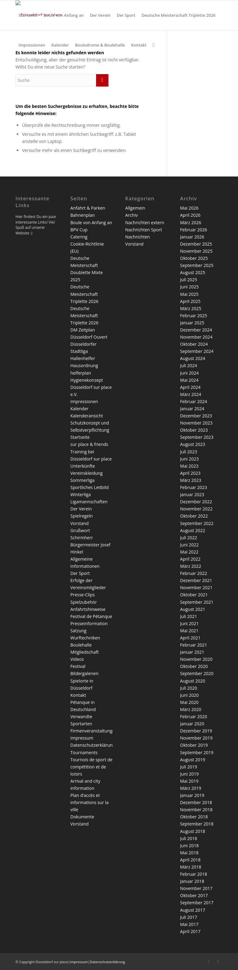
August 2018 (192, 831)
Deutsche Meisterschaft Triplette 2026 (84, 294)
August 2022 (192, 530)
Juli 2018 (188, 838)
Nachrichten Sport (143, 230)
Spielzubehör (83, 602)
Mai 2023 (189, 466)
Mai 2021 (189, 631)
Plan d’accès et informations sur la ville (89, 802)
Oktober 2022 (194, 516)
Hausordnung (84, 365)
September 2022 (197, 523)
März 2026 (190, 222)
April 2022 (190, 559)
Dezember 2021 (196, 580)
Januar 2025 (192, 323)
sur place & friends (89, 444)
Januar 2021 (192, 652)
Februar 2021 (193, 645)
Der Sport (80, 573)
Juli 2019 (188, 767)
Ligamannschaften (89, 502)
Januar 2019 (192, 795)
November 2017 (196, 888)
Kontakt (78, 695)
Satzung (78, 631)
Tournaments (84, 752)
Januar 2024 (192, 409)
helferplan (80, 373)
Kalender (79, 409)
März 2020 (190, 709)
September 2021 (197, 602)
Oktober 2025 (194, 258)
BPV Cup (78, 230)
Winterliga (80, 494)
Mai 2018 (189, 853)
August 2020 (192, 681)
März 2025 (190, 308)
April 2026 (190, 215)
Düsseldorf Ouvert (89, 337)
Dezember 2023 (196, 416)
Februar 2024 (193, 401)
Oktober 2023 (194, 430)
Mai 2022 (189, 552)
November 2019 (196, 738)
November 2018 (196, 809)
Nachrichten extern (144, 222)
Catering (78, 237)
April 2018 (190, 860)
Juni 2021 (189, 623)
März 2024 (190, 394)
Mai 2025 (189, 294)
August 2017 (192, 910)
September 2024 (197, 351)
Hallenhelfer (82, 358)
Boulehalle (81, 645)
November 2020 (196, 659)
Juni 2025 (189, 287)
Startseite (80, 437)
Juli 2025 (188, 280)
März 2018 (190, 867)
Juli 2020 (188, 688)
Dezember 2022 (196, 502)
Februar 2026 (193, 230)
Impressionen (84, 401)
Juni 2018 (189, 845)
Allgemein (135, 208)
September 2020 (197, 673)
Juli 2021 (188, 616)
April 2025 (190, 301)
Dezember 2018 (196, 802)
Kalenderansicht (86, 416)
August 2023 (192, 444)
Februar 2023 (193, 487)
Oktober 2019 (194, 745)
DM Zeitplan (82, 330)
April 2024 (190, 387)
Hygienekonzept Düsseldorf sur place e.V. (91, 387)
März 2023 (190, 480)
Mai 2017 (189, 924)
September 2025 (197, 265)
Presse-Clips (82, 595)
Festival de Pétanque (91, 616)
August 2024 (192, 358)
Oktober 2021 (194, 595)
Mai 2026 (189, 208)
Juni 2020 (189, 695)
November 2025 (196, 251)
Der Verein (81, 509)
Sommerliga (82, 480)
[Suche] (154, 45)
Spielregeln (81, 516)
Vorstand (79, 523)
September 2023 (197, 437)
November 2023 (196, 423)
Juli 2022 (188, 538)
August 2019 (192, 760)
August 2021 (192, 609)
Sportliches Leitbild (89, 487)
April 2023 (190, 473)
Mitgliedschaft (84, 652)
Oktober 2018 (194, 817)
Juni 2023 (189, 459)
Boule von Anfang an (91, 222)
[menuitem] (28, 15)
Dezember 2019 (196, 731)
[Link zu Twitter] (218, 961)
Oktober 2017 (194, 895)
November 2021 (196, 587)
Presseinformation (89, 623)
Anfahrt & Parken (87, 208)
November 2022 (196, 509)
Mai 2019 (189, 781)
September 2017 (197, 902)
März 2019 (190, 788)
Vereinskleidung (86, 473)
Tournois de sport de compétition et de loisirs (91, 767)
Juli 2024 (188, 365)
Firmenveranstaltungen (93, 731)
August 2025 (192, 272)
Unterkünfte (82, 466)
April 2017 (190, 931)
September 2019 (197, 752)
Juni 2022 (189, 545)
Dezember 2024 (196, 330)
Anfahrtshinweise (87, 609)
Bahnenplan (82, 215)
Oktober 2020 (194, 666)
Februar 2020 (193, 716)
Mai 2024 (189, 380)
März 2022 (190, 566)
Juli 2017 (188, 917)
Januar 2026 (192, 237)
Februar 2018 (193, 874)
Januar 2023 (192, 494)
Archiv (131, 215)
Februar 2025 (193, 315)
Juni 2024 (189, 373)
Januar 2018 (192, 881)
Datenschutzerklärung (92, 745)
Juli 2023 (188, 452)
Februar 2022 (193, 573)
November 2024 (196, 337)
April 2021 (190, 638)
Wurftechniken (85, 638)
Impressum (81, 738)
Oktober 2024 (194, 344)
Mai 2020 (189, 702)
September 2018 (197, 824)
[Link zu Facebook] (208, 961)
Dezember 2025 (196, 244)
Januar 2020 (192, 724)
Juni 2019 (189, 774)
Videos (77, 659)
